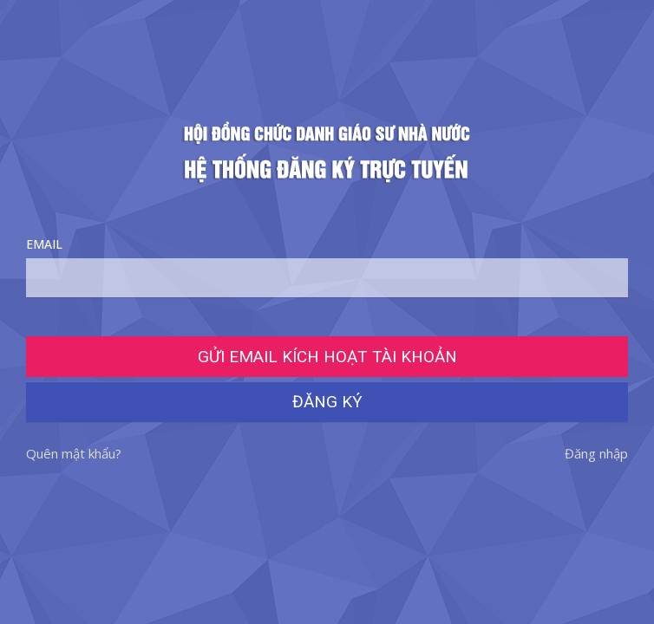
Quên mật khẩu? (73, 453)
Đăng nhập (596, 453)
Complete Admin (327, 151)
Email (327, 266)
